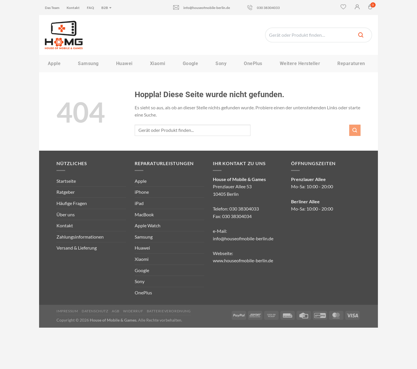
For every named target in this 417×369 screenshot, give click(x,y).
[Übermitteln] (355, 130)
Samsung (88, 63)
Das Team (52, 7)
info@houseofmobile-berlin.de (201, 7)
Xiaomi (157, 63)
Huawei (124, 63)
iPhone (142, 192)
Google (190, 63)
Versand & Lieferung (76, 247)
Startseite (66, 181)
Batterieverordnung (169, 311)
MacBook (144, 214)
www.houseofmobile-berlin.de (243, 260)
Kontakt (73, 7)
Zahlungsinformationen (80, 236)
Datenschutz (95, 311)
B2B (106, 7)
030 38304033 (263, 7)
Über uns (65, 214)
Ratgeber (65, 192)
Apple (54, 63)
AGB (116, 311)
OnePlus (253, 63)
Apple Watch (147, 225)
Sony (220, 63)
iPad (139, 203)
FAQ (90, 7)
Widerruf (133, 311)
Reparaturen (351, 63)
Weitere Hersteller (300, 63)
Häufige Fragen (71, 203)
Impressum (67, 311)
